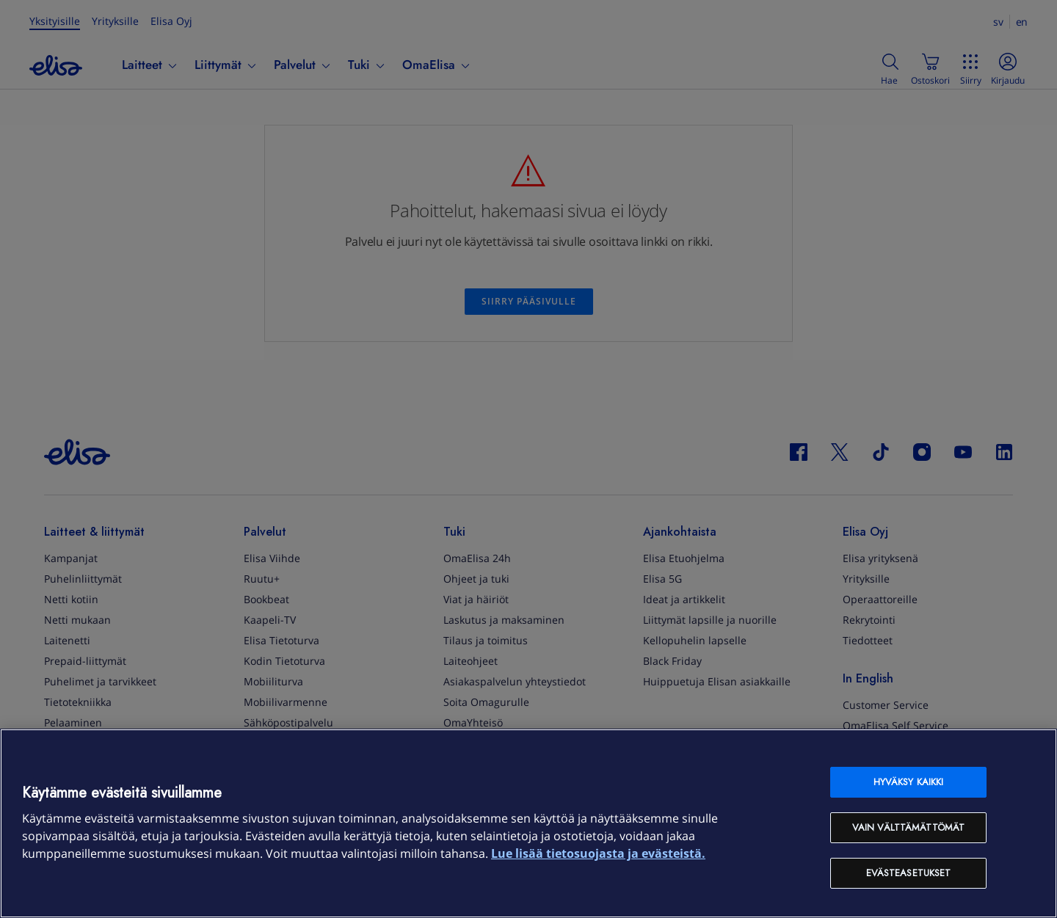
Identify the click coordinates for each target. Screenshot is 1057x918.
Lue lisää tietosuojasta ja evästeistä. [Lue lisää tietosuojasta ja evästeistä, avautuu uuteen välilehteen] (598, 853)
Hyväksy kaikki (908, 782)
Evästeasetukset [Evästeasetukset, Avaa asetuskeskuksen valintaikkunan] (908, 873)
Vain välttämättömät (908, 827)
